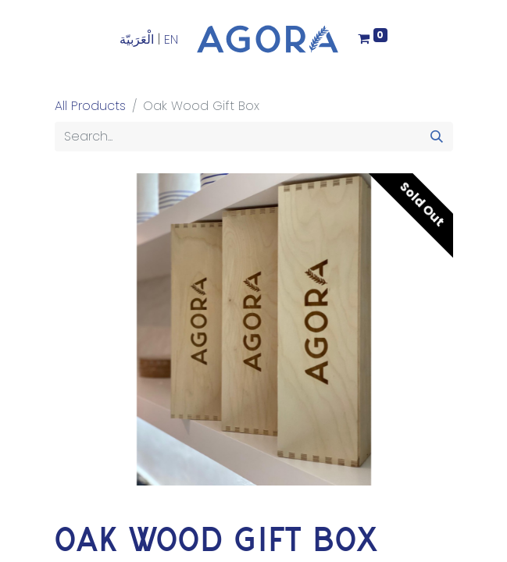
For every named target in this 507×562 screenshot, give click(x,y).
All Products (90, 106)
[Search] (436, 136)
